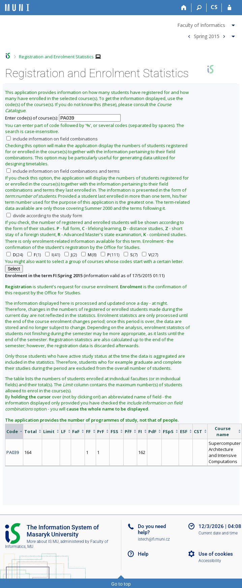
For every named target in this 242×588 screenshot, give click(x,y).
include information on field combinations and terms (63, 171)
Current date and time (218, 533)
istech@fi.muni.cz (154, 539)
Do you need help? (152, 529)
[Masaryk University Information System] (17, 7)
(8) (88, 255)
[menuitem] (207, 24)
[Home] (183, 7)
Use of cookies (216, 554)
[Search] (199, 7)
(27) (150, 255)
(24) (14, 255)
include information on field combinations (52, 139)
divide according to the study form (44, 216)
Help (143, 554)
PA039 (12, 452)
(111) (110, 255)
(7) (131, 255)
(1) (34, 255)
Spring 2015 (206, 36)
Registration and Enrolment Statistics (56, 57)
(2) (70, 255)
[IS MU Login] (229, 7)
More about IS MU (43, 541)
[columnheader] (14, 431)
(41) (52, 255)
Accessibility (210, 560)
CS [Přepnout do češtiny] (214, 7)
